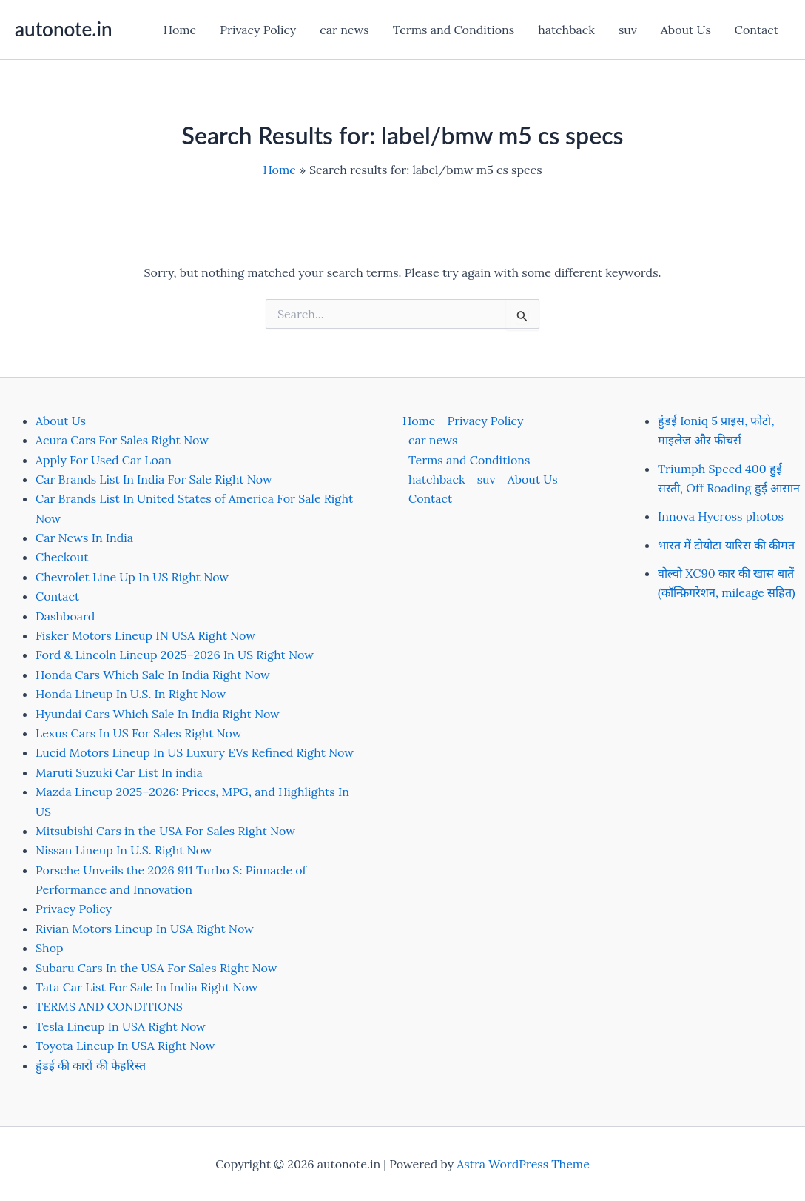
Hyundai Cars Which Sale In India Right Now (158, 713)
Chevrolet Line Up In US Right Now (132, 576)
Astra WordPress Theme (523, 1164)
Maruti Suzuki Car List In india (119, 772)
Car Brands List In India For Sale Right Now (154, 479)
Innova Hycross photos (721, 516)
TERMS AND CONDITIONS (109, 1006)
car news (344, 29)
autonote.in (63, 29)
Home (180, 29)
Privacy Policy (258, 29)
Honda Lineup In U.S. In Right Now (131, 693)
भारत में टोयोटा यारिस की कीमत (726, 545)
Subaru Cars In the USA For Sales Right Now (156, 967)
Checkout (62, 556)
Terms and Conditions (453, 29)
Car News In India (84, 537)
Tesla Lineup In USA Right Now (121, 1026)
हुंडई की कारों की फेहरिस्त (91, 1065)
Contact (756, 29)
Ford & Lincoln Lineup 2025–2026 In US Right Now (175, 654)
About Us (686, 29)
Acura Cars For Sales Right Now (122, 439)
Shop (50, 947)
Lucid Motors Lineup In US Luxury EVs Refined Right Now (195, 752)
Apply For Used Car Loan (104, 459)
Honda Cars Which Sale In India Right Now (153, 674)
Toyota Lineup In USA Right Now (125, 1045)
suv (628, 29)
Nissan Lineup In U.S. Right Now (124, 850)
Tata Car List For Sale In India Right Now (147, 987)
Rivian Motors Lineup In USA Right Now (145, 928)
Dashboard (65, 616)
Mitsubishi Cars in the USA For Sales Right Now (165, 830)
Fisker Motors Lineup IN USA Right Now (145, 635)
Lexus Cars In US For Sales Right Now (139, 733)
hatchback (566, 29)
